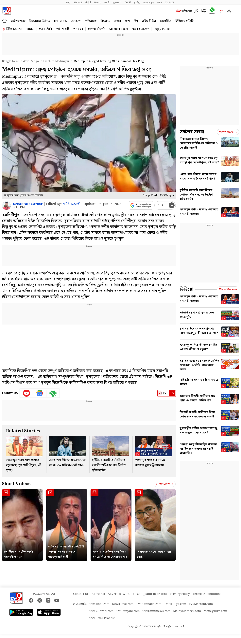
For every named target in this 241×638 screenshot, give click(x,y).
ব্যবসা (117, 21)
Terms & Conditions (207, 594)
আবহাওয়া (78, 29)
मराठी (107, 3)
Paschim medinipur (56, 61)
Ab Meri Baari (118, 29)
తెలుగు (97, 3)
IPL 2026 (60, 21)
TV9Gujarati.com (101, 611)
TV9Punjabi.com (128, 611)
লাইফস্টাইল (149, 21)
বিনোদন (105, 21)
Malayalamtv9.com (187, 611)
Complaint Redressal (152, 594)
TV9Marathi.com (201, 604)
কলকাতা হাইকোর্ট (96, 29)
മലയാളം (148, 3)
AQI (203, 10)
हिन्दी (68, 3)
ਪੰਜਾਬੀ (128, 3)
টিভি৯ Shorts (14, 29)
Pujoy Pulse (161, 29)
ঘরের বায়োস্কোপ (140, 29)
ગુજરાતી (117, 3)
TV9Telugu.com (175, 604)
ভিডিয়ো (186, 289)
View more (165, 484)
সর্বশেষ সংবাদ (192, 131)
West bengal (31, 61)
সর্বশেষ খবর (18, 21)
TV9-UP (169, 3)
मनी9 (159, 3)
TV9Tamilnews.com (156, 611)
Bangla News (11, 61)
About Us (98, 594)
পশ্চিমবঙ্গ (90, 21)
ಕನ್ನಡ (88, 3)
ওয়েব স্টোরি (45, 29)
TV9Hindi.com (99, 604)
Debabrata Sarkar (28, 204)
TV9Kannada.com (149, 604)
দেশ (127, 21)
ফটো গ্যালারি (62, 29)
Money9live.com (215, 611)
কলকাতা (76, 21)
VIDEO (30, 29)
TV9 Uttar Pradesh (102, 618)
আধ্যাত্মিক (165, 21)
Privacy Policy (180, 594)
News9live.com (123, 604)
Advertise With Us (121, 594)
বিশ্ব (136, 21)
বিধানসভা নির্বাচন (39, 21)
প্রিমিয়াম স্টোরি (184, 21)
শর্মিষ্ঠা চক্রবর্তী (71, 204)
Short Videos (16, 483)
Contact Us (81, 594)
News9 (78, 3)
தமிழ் (137, 3)
